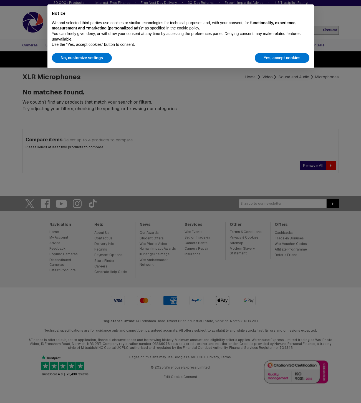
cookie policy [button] (188, 28)
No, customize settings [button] (82, 58)
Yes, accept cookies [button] (282, 58)
